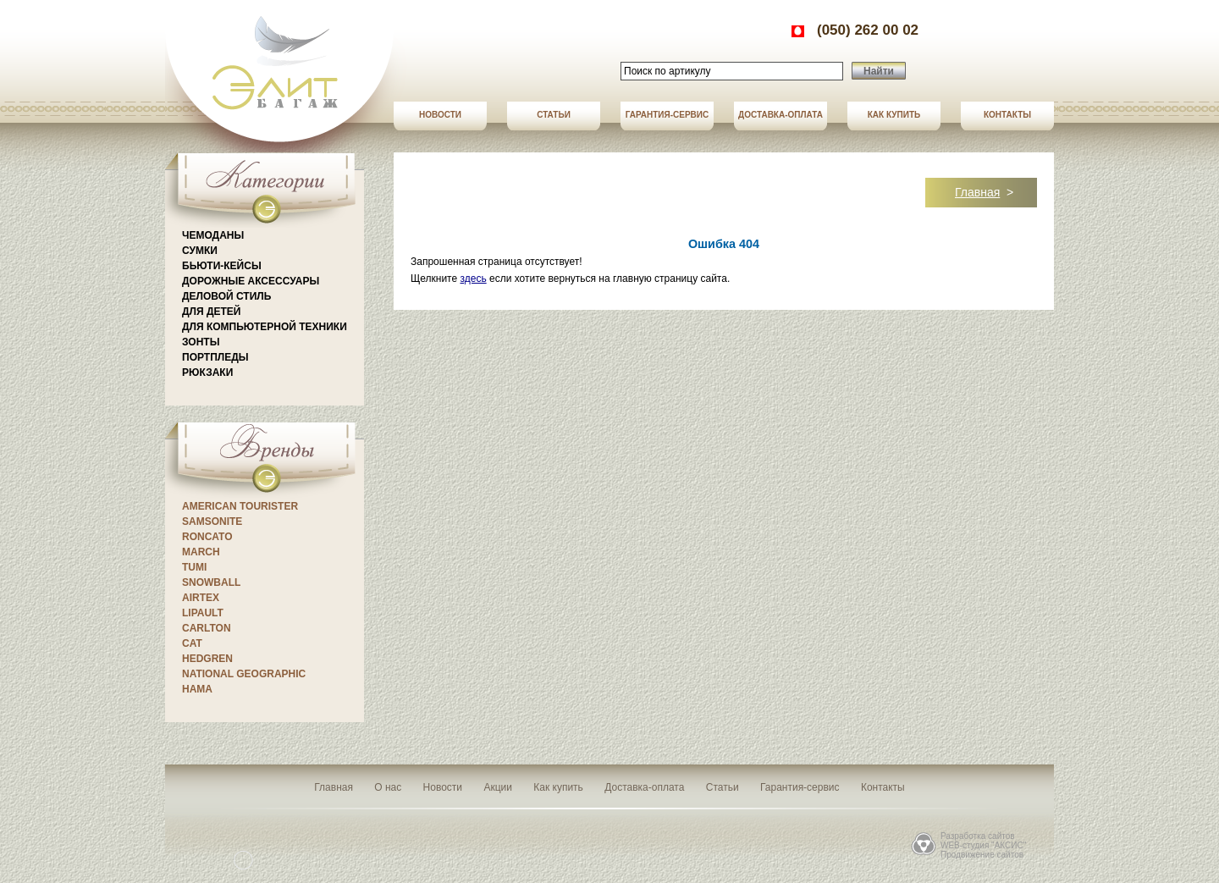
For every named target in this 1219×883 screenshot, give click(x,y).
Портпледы (215, 357)
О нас (387, 787)
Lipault (202, 613)
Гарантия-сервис (667, 114)
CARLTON (206, 628)
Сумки (200, 251)
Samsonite (212, 521)
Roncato (207, 537)
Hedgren (207, 659)
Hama (197, 689)
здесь (473, 278)
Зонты (200, 342)
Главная (977, 192)
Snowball (211, 582)
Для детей (211, 311)
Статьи (554, 114)
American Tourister (240, 506)
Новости (440, 114)
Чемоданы (213, 235)
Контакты (1007, 114)
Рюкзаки (207, 372)
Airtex (200, 598)
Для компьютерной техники (264, 327)
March (201, 552)
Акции (497, 787)
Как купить (894, 114)
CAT (192, 643)
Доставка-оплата (780, 114)
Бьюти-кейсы (222, 266)
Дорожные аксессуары (250, 281)
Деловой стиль (226, 296)
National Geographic (244, 674)
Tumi (194, 567)
